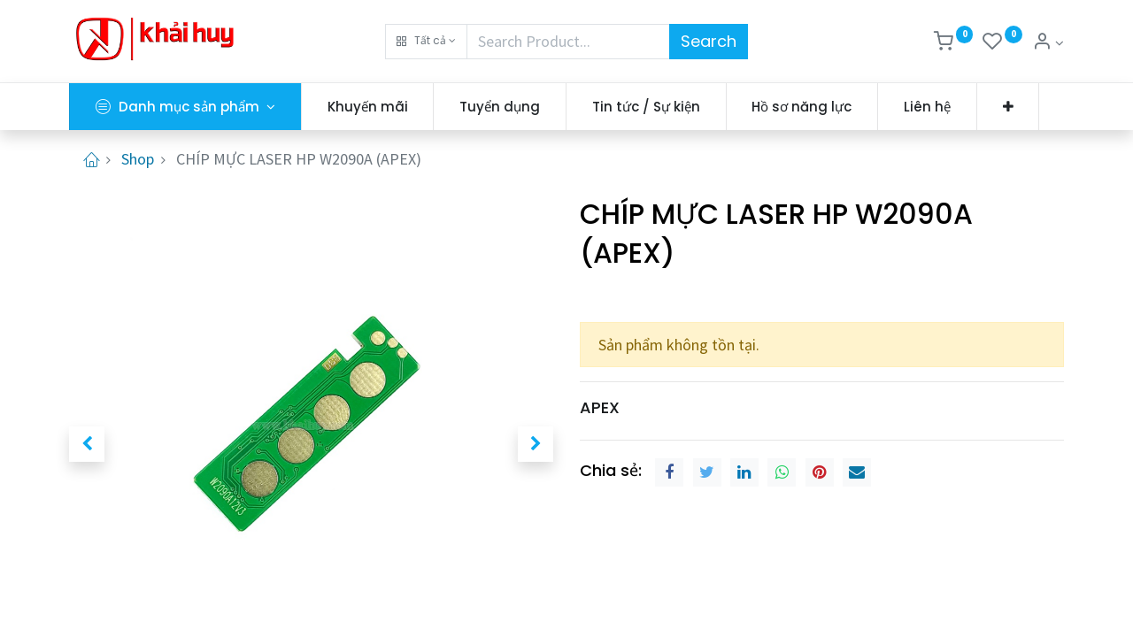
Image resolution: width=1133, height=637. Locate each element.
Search (708, 41)
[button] (426, 41)
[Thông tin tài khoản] (1048, 43)
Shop (137, 159)
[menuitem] (368, 106)
